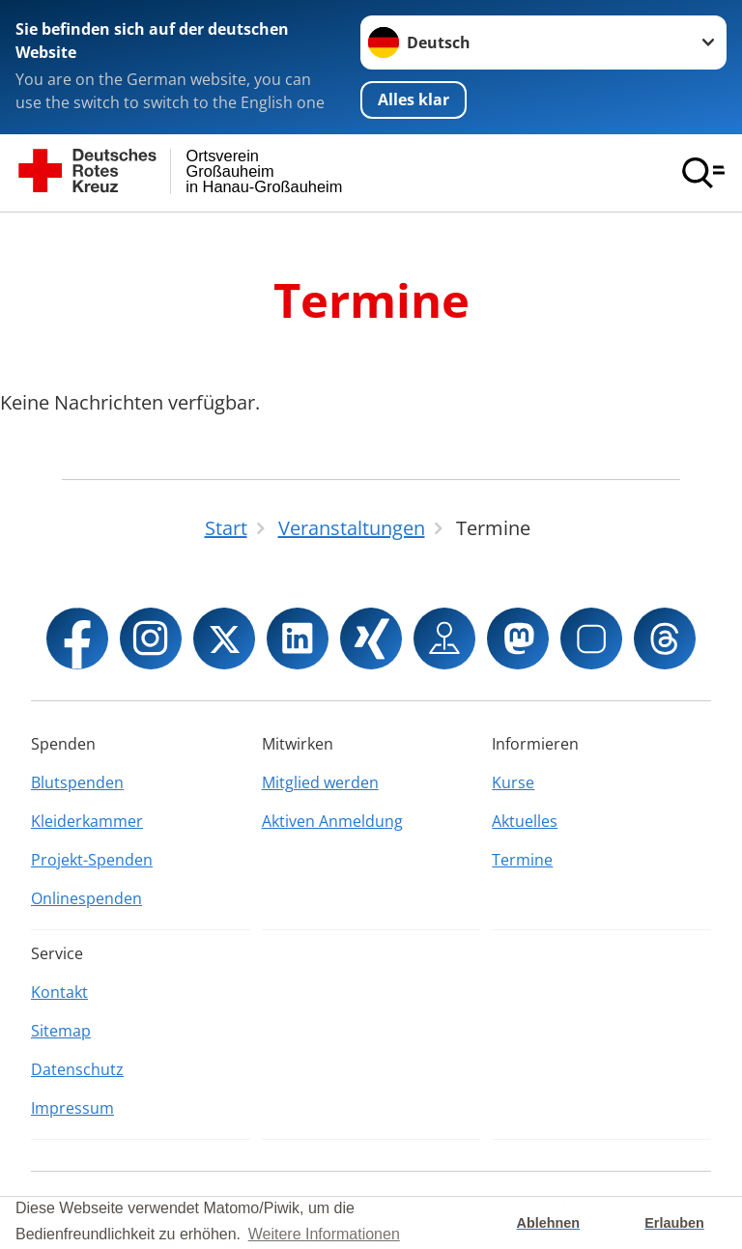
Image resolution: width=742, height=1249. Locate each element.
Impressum (72, 1108)
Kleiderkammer (87, 821)
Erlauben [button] (674, 1223)
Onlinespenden (86, 898)
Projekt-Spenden (92, 859)
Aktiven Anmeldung (332, 821)
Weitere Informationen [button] (324, 1234)
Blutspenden (77, 782)
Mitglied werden (320, 782)
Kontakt (59, 992)
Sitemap (61, 1030)
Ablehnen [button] (549, 1223)
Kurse (513, 782)
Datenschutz (77, 1069)
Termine (522, 859)
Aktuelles (524, 821)
